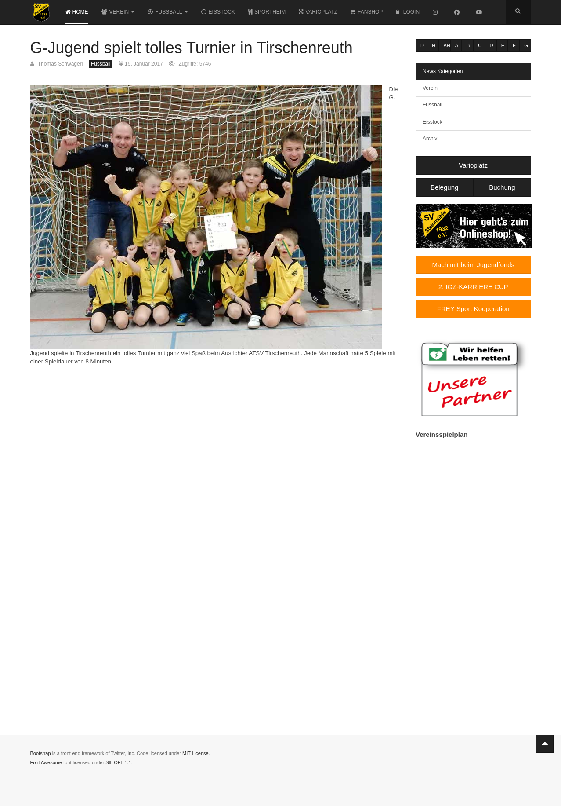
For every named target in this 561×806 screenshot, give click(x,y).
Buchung (502, 187)
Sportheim (267, 12)
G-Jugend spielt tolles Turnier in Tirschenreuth (191, 48)
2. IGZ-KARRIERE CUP (473, 286)
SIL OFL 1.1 (118, 762)
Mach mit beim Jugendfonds (473, 264)
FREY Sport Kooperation (473, 308)
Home (76, 12)
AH (447, 45)
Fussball (168, 12)
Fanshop (367, 12)
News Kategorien (443, 71)
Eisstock (218, 12)
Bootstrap (40, 753)
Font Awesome (46, 762)
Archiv (430, 139)
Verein (118, 12)
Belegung (444, 187)
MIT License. (196, 753)
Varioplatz (318, 12)
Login (408, 12)
